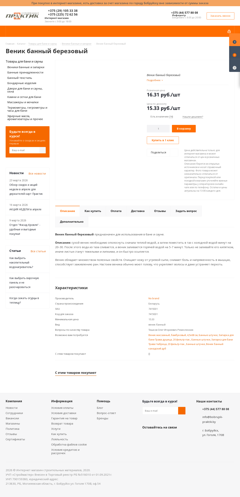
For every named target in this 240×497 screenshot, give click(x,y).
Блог (100, 408)
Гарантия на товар (64, 418)
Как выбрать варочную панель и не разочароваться (24, 282)
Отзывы (11, 434)
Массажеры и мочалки (22, 102)
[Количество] (158, 128)
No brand (153, 298)
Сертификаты (15, 439)
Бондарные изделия (21, 83)
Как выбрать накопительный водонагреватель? (21, 262)
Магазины (13, 423)
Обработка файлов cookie (69, 444)
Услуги (55, 429)
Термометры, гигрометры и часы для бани (27, 109)
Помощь (103, 401)
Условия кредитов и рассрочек (65, 451)
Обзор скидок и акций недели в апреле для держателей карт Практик (26, 189)
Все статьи (38, 251)
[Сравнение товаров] (234, 65)
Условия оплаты (62, 408)
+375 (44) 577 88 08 (184, 12)
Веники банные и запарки (25, 67)
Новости (11, 408)
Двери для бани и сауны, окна (25, 90)
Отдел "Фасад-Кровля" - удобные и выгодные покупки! (24, 229)
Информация (61, 401)
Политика (12, 429)
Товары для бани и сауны (24, 61)
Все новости (37, 173)
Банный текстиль (19, 78)
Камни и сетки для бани (24, 97)
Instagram (165, 436)
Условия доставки (63, 413)
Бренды (102, 418)
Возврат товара (62, 423)
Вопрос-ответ (106, 413)
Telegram (174, 436)
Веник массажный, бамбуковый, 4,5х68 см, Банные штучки (183, 335)
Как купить (59, 434)
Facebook (155, 436)
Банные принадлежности (25, 72)
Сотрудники (14, 413)
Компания (14, 401)
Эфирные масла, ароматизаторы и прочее (25, 117)
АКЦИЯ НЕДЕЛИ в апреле (25, 209)
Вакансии (12, 418)
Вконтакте (146, 436)
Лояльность (59, 439)
